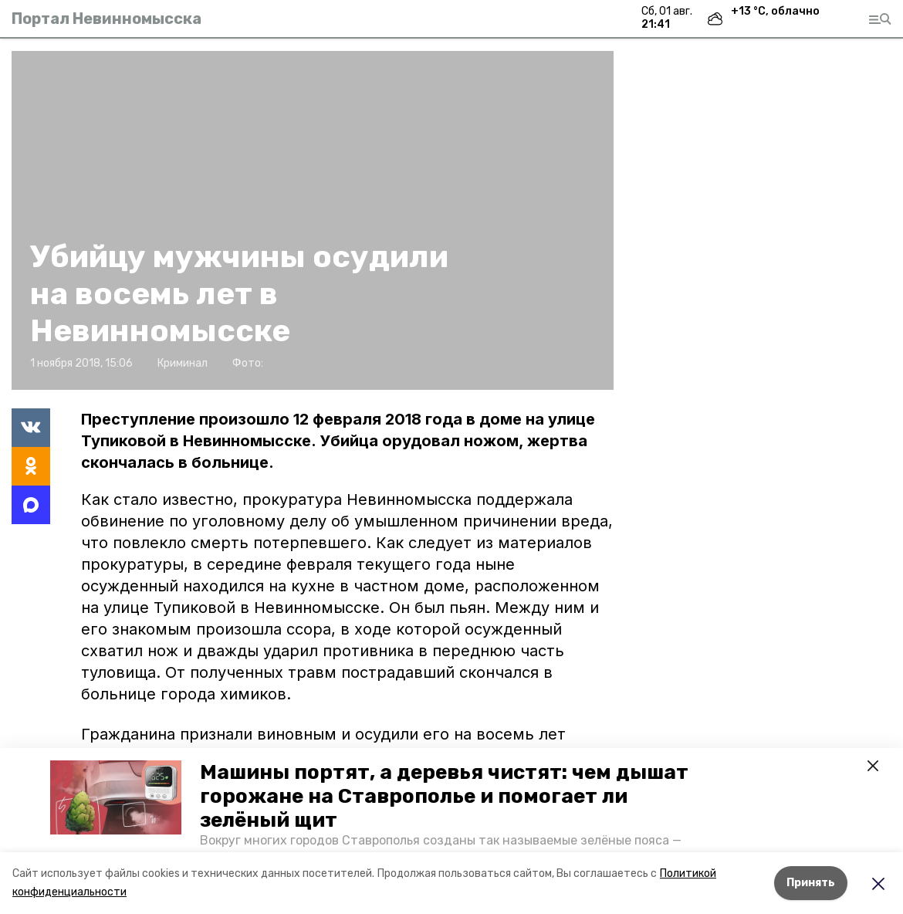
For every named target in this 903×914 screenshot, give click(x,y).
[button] (115, 797)
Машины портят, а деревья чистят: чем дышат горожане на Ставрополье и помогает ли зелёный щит (444, 796)
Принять (810, 882)
